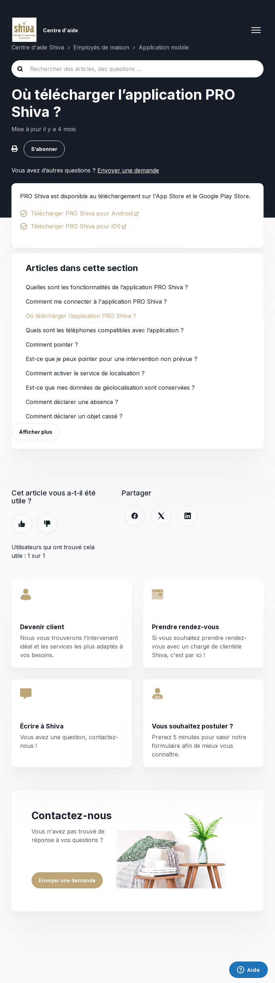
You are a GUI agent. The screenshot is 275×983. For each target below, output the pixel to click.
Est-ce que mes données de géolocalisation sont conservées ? (110, 387)
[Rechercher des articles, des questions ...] (137, 68)
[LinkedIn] (188, 516)
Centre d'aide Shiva (37, 47)
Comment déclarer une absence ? (72, 401)
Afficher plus (35, 432)
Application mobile (164, 47)
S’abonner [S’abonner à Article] (44, 149)
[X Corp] (161, 516)
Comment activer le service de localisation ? (85, 373)
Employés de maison (101, 47)
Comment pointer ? (52, 344)
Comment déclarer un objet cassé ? (74, 416)
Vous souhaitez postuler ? (192, 726)
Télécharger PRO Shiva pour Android (82, 213)
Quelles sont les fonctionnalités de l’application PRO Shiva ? (107, 287)
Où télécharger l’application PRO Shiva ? (81, 315)
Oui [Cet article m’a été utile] (21, 523)
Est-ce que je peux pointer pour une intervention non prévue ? (111, 358)
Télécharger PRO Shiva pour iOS (76, 226)
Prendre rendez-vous (185, 627)
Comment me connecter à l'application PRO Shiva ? (96, 301)
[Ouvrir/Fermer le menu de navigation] (256, 30)
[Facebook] (135, 516)
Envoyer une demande (128, 170)
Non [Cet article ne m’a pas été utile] (47, 523)
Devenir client (42, 627)
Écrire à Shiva (42, 726)
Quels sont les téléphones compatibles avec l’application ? (105, 330)
